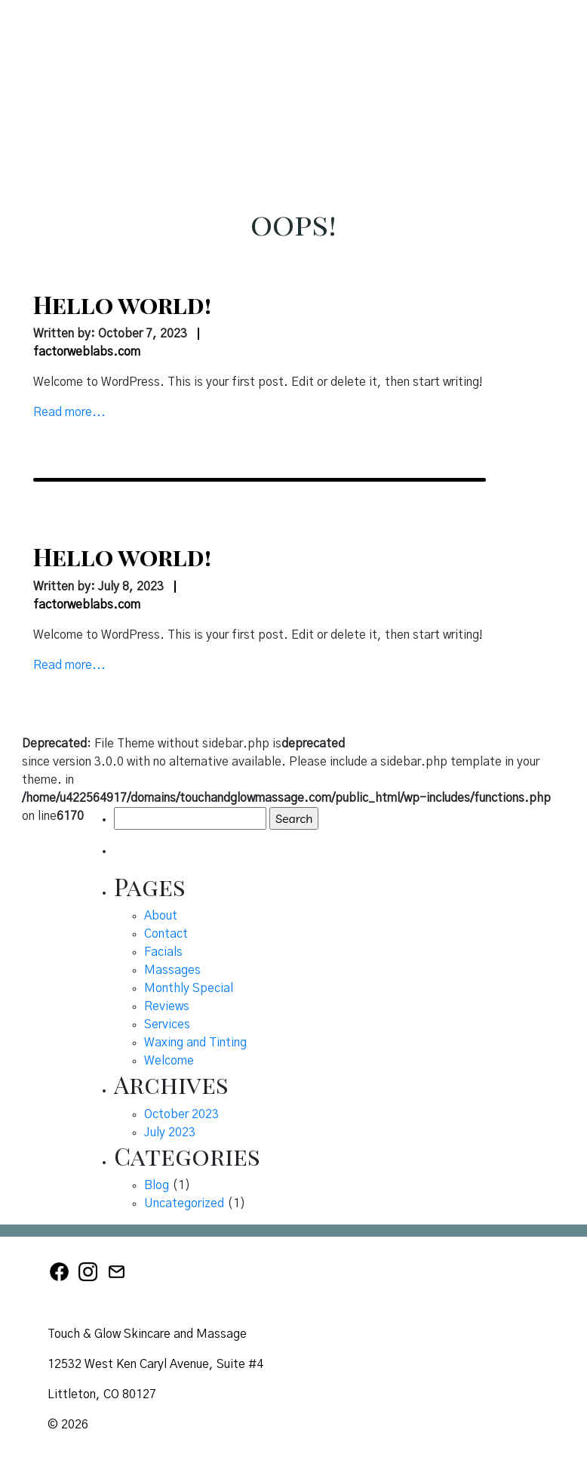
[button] (560, 43)
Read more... (69, 412)
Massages (172, 970)
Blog (156, 1185)
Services (167, 1024)
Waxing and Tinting (195, 1043)
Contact (166, 934)
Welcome (169, 1061)
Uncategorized (184, 1203)
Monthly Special (188, 988)
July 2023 (169, 1132)
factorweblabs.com (86, 352)
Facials (163, 952)
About (160, 916)
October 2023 (181, 1114)
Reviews (166, 1006)
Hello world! (122, 304)
